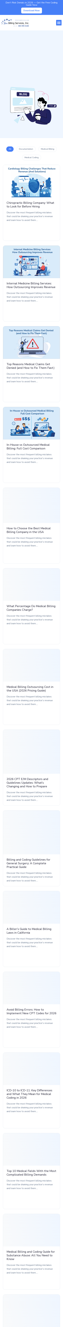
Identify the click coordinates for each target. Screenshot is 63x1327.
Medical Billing (47, 149)
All (10, 149)
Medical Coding (32, 157)
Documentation (26, 149)
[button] (59, 22)
